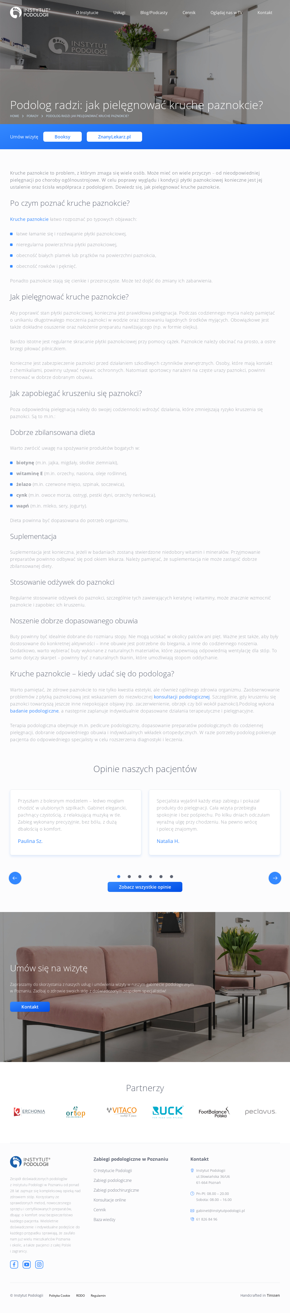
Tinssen (273, 1295)
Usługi (119, 12)
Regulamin (98, 1295)
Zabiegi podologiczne (113, 1180)
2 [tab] (129, 876)
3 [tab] (140, 876)
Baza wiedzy (104, 1219)
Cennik (189, 12)
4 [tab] (150, 876)
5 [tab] (161, 876)
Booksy (62, 137)
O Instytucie (87, 12)
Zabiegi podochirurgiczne (116, 1190)
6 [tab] (171, 876)
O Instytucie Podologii (113, 1170)
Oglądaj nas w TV (226, 12)
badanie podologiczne (34, 711)
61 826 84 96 (206, 1219)
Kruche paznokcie (29, 219)
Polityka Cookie (59, 1295)
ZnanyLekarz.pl (114, 137)
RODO (80, 1295)
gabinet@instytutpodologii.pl (220, 1210)
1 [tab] (118, 876)
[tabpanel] (75, 822)
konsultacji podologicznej (182, 697)
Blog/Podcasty (154, 12)
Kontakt (265, 12)
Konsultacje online (110, 1200)
